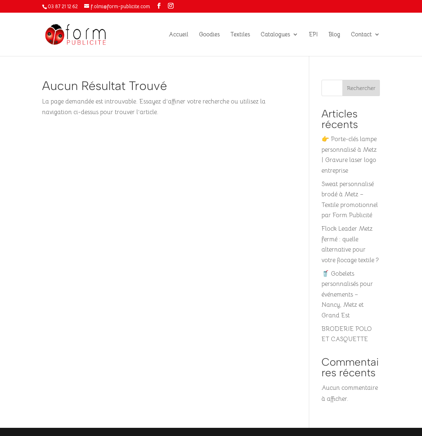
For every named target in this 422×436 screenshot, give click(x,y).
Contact (361, 34)
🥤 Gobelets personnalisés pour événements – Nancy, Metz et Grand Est (347, 294)
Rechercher (361, 88)
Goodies (209, 34)
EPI (313, 34)
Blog (334, 34)
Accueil (178, 34)
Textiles (240, 34)
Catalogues (275, 34)
